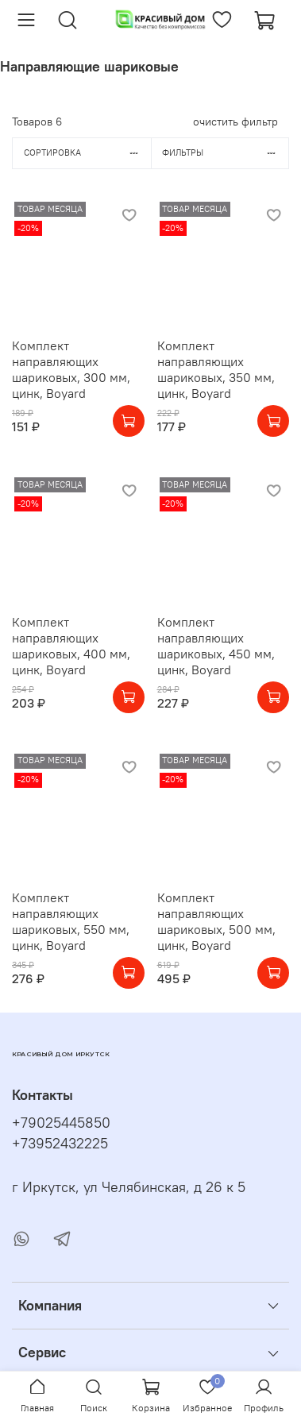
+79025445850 (61, 1123)
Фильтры (225, 152)
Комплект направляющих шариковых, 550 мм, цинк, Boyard (70, 921)
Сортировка (87, 152)
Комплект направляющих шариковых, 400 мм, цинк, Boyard (71, 645)
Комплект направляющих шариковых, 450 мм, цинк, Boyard (216, 645)
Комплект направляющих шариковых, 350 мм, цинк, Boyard (216, 369)
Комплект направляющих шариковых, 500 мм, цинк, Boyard (216, 921)
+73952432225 (60, 1143)
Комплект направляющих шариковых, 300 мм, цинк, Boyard (71, 369)
